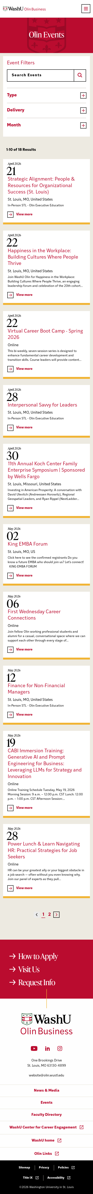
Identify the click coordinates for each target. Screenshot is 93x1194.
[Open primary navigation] (86, 9)
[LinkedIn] (47, 1050)
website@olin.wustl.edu (46, 1075)
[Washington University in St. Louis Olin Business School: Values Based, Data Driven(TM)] (46, 1033)
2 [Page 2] (49, 915)
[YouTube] (34, 1050)
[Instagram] (59, 1050)
